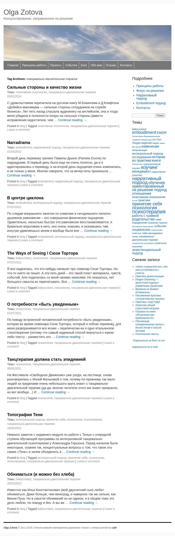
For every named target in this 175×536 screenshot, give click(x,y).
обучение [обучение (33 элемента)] (156, 183)
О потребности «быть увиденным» (43, 304)
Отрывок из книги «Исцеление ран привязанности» (145, 314)
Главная (13, 65)
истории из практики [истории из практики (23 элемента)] (148, 158)
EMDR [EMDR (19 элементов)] (162, 133)
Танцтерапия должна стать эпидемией (46, 359)
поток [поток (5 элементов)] (134, 200)
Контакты (126, 65)
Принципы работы (34, 65)
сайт (114, 527)
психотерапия (93, 419)
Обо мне (96, 65)
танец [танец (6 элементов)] (135, 236)
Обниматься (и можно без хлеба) (40, 474)
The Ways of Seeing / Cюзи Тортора (42, 253)
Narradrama (18, 142)
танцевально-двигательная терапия (72, 92)
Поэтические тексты (147, 334)
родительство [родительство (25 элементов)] (143, 219)
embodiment (24, 147)
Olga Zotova (23, 12)
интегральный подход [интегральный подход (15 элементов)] (147, 153)
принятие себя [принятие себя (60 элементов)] (147, 203)
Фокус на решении (150, 90)
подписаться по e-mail (145, 346)
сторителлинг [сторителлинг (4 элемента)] (157, 230)
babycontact (23, 258)
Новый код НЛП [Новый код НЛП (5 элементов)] (148, 139)
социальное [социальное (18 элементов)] (141, 229)
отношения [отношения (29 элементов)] (141, 193)
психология (40, 258)
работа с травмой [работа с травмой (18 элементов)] (145, 216)
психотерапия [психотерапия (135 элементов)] (149, 211)
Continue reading (72, 120)
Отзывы (111, 65)
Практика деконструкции (149, 276)
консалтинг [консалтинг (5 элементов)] (137, 164)
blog (22, 126)
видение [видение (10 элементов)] (146, 142)
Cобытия (71, 65)
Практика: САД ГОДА (147, 301)
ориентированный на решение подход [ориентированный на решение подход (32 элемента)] (149, 188)
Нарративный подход (146, 96)
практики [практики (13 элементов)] (144, 200)
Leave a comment (18, 129)
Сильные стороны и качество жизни (44, 87)
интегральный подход (47, 202)
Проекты (55, 65)
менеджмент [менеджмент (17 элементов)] (141, 171)
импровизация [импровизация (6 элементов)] (139, 150)
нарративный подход (47, 147)
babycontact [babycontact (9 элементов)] (139, 129)
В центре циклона (25, 198)
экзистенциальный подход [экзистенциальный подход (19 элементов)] (146, 251)
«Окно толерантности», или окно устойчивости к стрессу (151, 269)
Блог (84, 65)
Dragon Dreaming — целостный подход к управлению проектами (148, 282)
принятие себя (56, 419)
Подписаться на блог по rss (149, 340)
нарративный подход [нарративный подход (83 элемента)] (146, 180)
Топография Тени (25, 414)
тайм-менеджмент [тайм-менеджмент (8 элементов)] (152, 233)
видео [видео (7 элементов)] (156, 143)
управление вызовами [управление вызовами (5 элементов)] (143, 243)
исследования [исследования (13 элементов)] (141, 157)
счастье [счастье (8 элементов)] (136, 233)
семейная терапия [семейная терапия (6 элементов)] (157, 223)
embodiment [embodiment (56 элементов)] (144, 132)
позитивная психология (31, 92)
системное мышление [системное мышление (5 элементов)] (142, 226)
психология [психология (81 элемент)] (144, 207)
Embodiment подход (151, 103)
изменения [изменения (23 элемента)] (150, 146)
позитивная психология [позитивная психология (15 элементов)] (148, 197)
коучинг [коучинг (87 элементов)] (149, 167)
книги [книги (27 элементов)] (156, 160)
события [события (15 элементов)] (160, 226)
